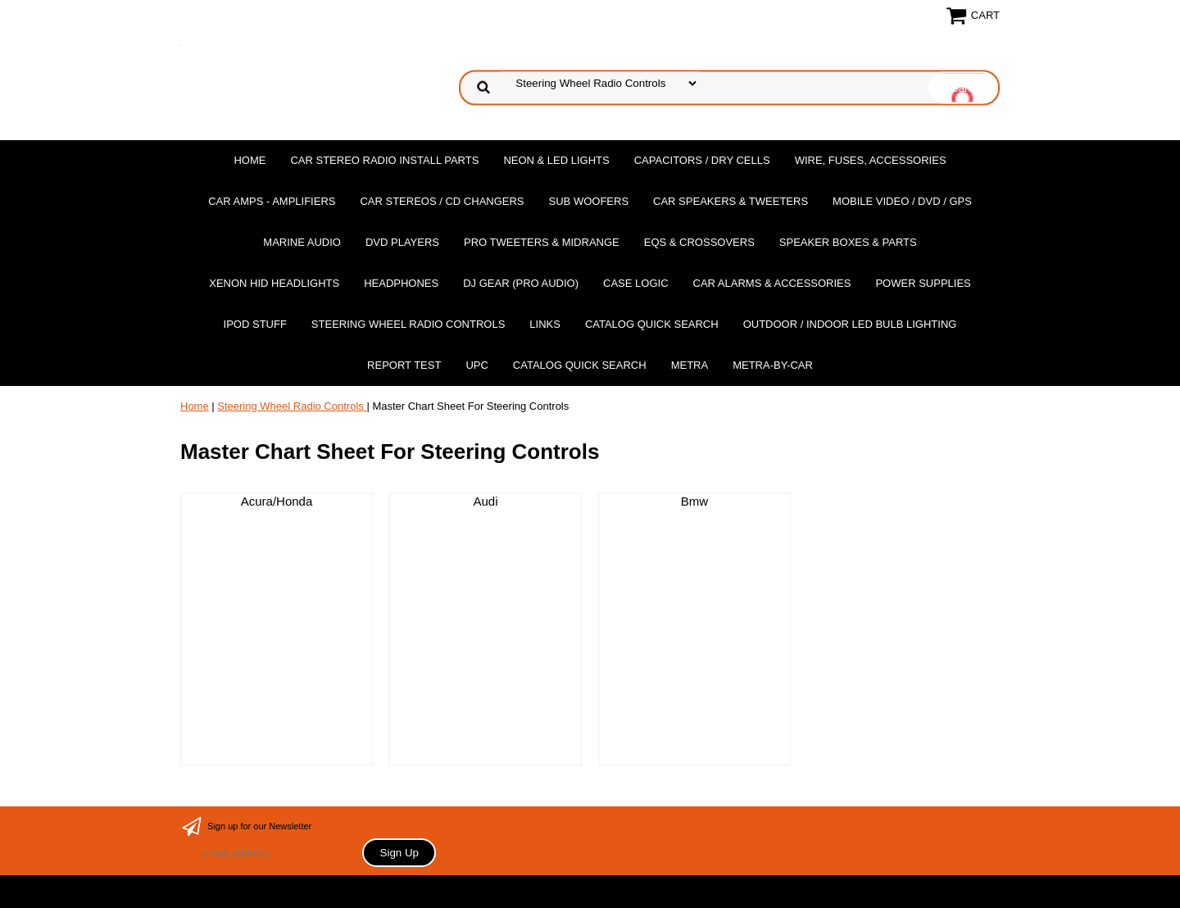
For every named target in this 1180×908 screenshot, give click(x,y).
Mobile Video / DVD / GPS (902, 201)
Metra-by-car (773, 365)
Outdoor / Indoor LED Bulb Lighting (850, 324)
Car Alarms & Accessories (772, 283)
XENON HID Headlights (274, 283)
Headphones (401, 283)
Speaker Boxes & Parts (848, 242)
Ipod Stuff (255, 324)
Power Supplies (922, 283)
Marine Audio (302, 242)
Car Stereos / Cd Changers (442, 201)
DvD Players (402, 242)
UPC (476, 365)
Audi (485, 501)
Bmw (694, 501)
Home (250, 160)
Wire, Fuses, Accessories (870, 160)
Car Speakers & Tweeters (730, 201)
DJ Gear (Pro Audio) (521, 283)
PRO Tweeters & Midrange (542, 242)
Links (544, 324)
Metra (690, 365)
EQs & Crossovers (699, 242)
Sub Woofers (589, 201)
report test (404, 365)
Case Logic (635, 283)
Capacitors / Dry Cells (702, 160)
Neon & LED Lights (556, 160)
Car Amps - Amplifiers (271, 201)
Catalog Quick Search (652, 324)
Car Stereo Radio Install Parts (384, 160)
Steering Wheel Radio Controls (408, 324)
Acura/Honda (277, 501)
